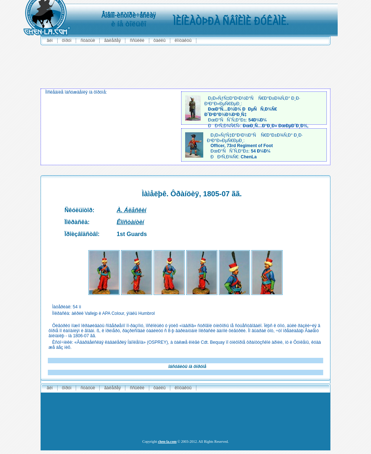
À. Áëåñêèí (131, 210)
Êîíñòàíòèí (130, 222)
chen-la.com (167, 442)
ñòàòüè (87, 40)
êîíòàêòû (183, 40)
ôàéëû (160, 40)
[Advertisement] (185, 65)
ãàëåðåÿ (112, 40)
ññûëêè (137, 40)
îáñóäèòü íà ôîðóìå (187, 366)
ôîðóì (67, 40)
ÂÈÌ (50, 40)
